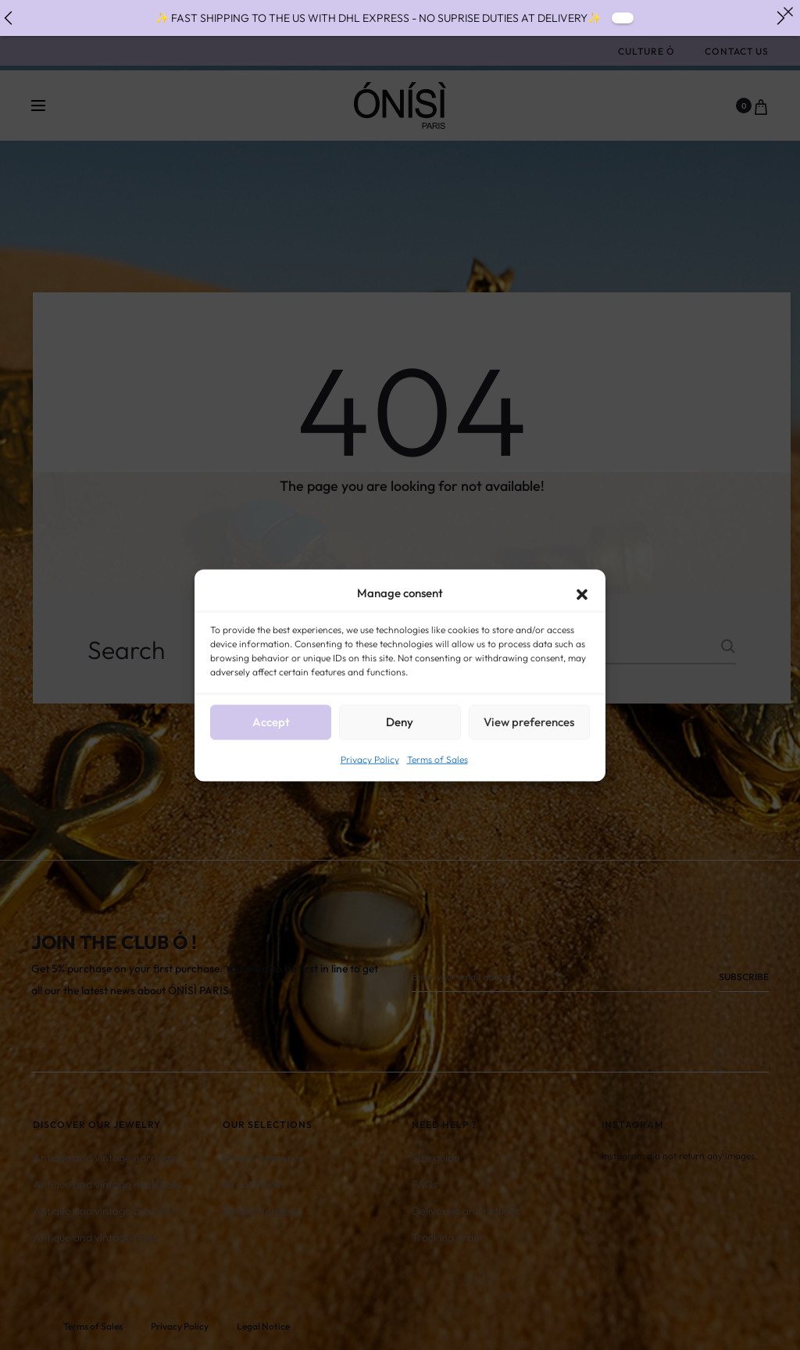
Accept (271, 721)
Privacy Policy (370, 759)
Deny (399, 721)
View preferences (529, 721)
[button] (582, 592)
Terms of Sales (437, 759)
